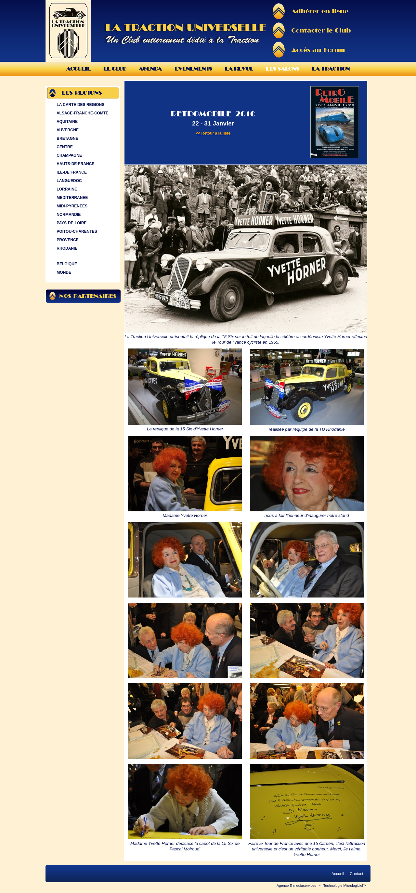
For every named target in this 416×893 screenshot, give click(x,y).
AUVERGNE (67, 130)
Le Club (114, 69)
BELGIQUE (66, 264)
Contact (356, 874)
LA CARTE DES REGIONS (79, 104)
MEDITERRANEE (71, 197)
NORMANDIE (68, 214)
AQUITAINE (66, 121)
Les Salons (283, 69)
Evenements (193, 69)
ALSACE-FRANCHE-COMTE (81, 113)
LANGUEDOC (68, 180)
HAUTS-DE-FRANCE (74, 164)
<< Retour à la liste (213, 133)
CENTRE (64, 147)
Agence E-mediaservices (296, 885)
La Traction (331, 69)
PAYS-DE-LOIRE (70, 223)
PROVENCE (67, 240)
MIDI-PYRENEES (71, 206)
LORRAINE (66, 189)
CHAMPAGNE (68, 155)
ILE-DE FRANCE (71, 172)
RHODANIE (66, 248)
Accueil (78, 69)
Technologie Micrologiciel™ (345, 885)
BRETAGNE (66, 138)
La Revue (239, 69)
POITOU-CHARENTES (76, 231)
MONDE (63, 272)
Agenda (150, 69)
